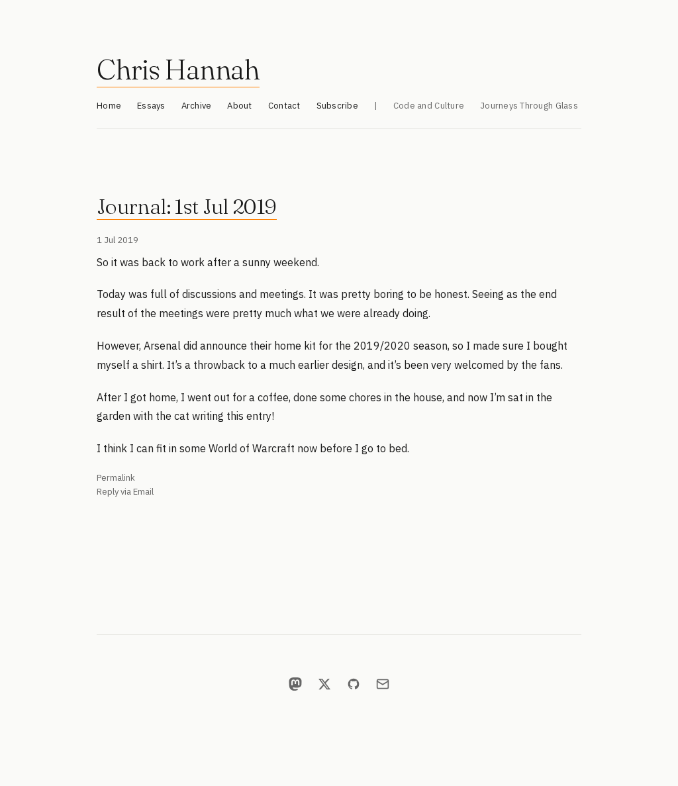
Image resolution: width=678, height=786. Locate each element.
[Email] (382, 684)
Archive (196, 105)
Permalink (116, 477)
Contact (284, 105)
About (239, 105)
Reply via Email (125, 491)
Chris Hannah (178, 69)
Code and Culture (428, 105)
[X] (324, 684)
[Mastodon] (295, 684)
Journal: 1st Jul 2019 (187, 206)
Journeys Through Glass (529, 105)
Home (109, 105)
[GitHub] (353, 684)
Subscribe (337, 105)
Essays (151, 105)
